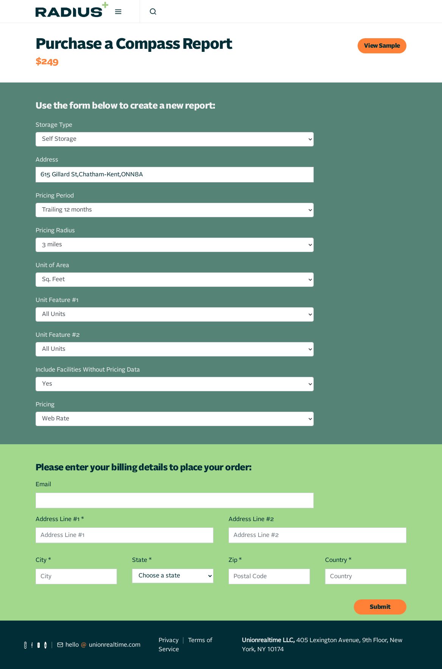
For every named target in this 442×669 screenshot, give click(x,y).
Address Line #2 (251, 519)
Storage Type (54, 125)
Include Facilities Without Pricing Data (88, 370)
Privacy (169, 640)
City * (43, 560)
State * (142, 560)
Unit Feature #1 (57, 300)
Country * (338, 560)
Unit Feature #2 (57, 335)
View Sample (382, 46)
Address (47, 160)
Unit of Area (52, 265)
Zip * (235, 560)
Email (43, 484)
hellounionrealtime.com (98, 644)
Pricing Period (55, 196)
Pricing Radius (55, 230)
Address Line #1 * (60, 519)
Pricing (45, 404)
